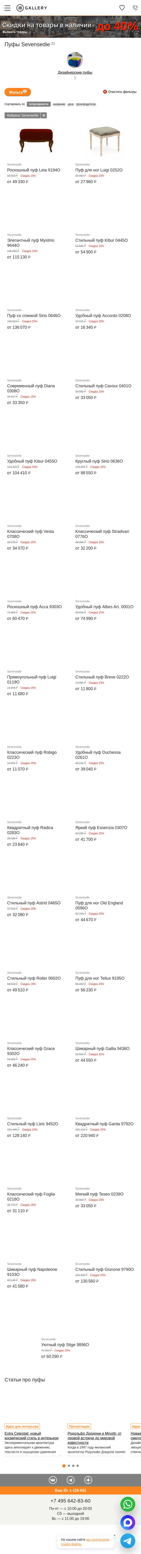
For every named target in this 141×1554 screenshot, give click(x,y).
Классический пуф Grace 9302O (31, 1051)
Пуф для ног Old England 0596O (99, 905)
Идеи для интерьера (22, 1426)
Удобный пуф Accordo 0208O (103, 315)
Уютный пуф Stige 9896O (65, 1344)
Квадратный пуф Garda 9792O (104, 1124)
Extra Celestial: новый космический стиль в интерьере (32, 1436)
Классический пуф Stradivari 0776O (102, 534)
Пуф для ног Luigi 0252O (99, 170)
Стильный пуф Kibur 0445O (101, 240)
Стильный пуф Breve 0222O (102, 677)
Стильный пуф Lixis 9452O (32, 1124)
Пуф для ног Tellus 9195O (99, 978)
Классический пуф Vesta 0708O (30, 534)
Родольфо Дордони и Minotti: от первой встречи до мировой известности (95, 1438)
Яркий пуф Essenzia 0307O (101, 827)
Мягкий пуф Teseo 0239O (99, 1194)
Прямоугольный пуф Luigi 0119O (31, 679)
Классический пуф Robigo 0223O (32, 755)
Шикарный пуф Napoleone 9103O (32, 1272)
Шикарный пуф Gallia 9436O (102, 1048)
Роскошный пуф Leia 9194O (33, 170)
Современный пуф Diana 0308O (31, 388)
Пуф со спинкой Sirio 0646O (34, 315)
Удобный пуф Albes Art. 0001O (104, 607)
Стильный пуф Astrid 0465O (34, 903)
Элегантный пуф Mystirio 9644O (30, 243)
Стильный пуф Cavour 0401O (103, 386)
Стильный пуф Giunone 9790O (104, 1269)
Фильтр (18, 91)
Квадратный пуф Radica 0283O (30, 830)
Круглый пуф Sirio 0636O (99, 461)
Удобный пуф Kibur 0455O (32, 461)
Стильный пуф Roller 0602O (34, 978)
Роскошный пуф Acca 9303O (34, 607)
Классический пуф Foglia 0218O (31, 1196)
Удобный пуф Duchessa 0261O (98, 755)
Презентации (79, 1426)
